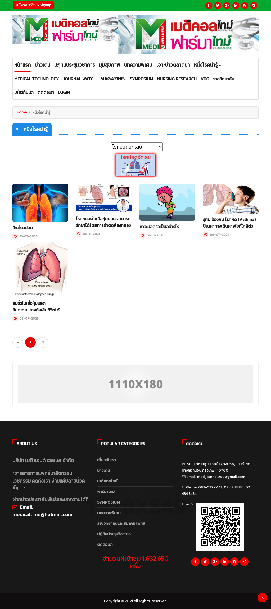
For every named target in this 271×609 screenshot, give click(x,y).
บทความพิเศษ (109, 512)
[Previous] (17, 341)
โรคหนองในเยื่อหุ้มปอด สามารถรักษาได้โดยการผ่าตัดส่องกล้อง (103, 221)
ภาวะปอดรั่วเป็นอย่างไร (159, 226)
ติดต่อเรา (105, 544)
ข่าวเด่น (103, 470)
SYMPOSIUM (108, 502)
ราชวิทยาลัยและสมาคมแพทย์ (121, 523)
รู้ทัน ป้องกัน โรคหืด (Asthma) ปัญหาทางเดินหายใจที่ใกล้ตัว (229, 222)
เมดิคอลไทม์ (107, 480)
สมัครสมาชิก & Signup (33, 5)
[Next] (43, 341)
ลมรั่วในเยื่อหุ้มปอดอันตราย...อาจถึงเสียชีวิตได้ (36, 306)
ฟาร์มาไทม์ (106, 491)
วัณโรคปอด (22, 227)
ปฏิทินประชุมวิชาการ (114, 533)
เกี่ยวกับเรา (106, 459)
